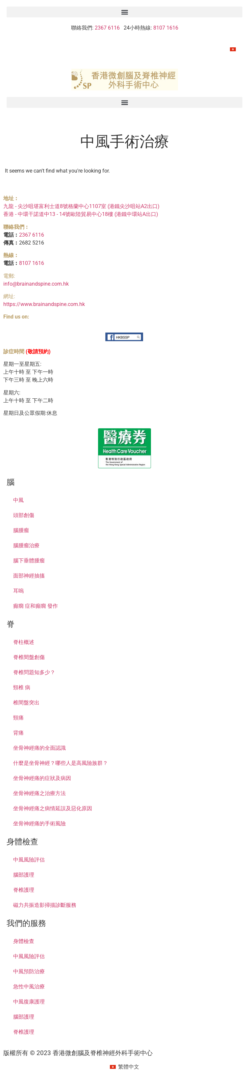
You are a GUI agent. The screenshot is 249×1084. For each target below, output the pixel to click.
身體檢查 (23, 941)
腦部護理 (23, 875)
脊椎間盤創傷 (29, 657)
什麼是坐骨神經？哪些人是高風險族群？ (60, 763)
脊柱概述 (23, 642)
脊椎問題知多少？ (34, 672)
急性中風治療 (29, 986)
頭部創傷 (23, 515)
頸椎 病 (21, 687)
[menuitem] (232, 49)
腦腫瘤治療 (26, 545)
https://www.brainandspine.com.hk (44, 304)
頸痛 (18, 718)
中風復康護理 (29, 1002)
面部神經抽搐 (29, 576)
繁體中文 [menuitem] (128, 1067)
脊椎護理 (23, 890)
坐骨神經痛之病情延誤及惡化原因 (52, 808)
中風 (18, 500)
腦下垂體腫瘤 (29, 560)
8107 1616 (165, 28)
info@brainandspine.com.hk (36, 284)
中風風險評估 (29, 860)
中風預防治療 (29, 971)
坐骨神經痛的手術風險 (39, 823)
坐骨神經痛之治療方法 (39, 793)
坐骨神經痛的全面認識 (39, 748)
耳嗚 (18, 591)
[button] (124, 12)
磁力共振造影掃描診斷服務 (44, 905)
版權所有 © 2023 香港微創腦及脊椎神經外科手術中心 (78, 1053)
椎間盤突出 (26, 702)
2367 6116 (107, 28)
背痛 (18, 733)
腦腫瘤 (21, 530)
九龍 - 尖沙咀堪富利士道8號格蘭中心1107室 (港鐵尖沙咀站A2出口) (81, 206)
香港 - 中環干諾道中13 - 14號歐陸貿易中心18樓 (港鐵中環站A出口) (80, 214)
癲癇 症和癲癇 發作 (35, 606)
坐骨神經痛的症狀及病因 (42, 778)
